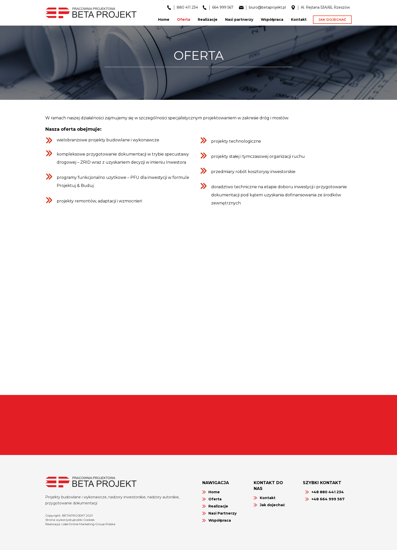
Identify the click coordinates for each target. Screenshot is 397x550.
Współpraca (219, 520)
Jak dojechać (332, 19)
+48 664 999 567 (328, 499)
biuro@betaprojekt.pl (267, 7)
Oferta (215, 499)
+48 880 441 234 (327, 492)
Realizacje (218, 506)
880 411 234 (187, 7)
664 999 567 (222, 7)
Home (214, 492)
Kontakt (267, 498)
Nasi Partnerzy (222, 513)
